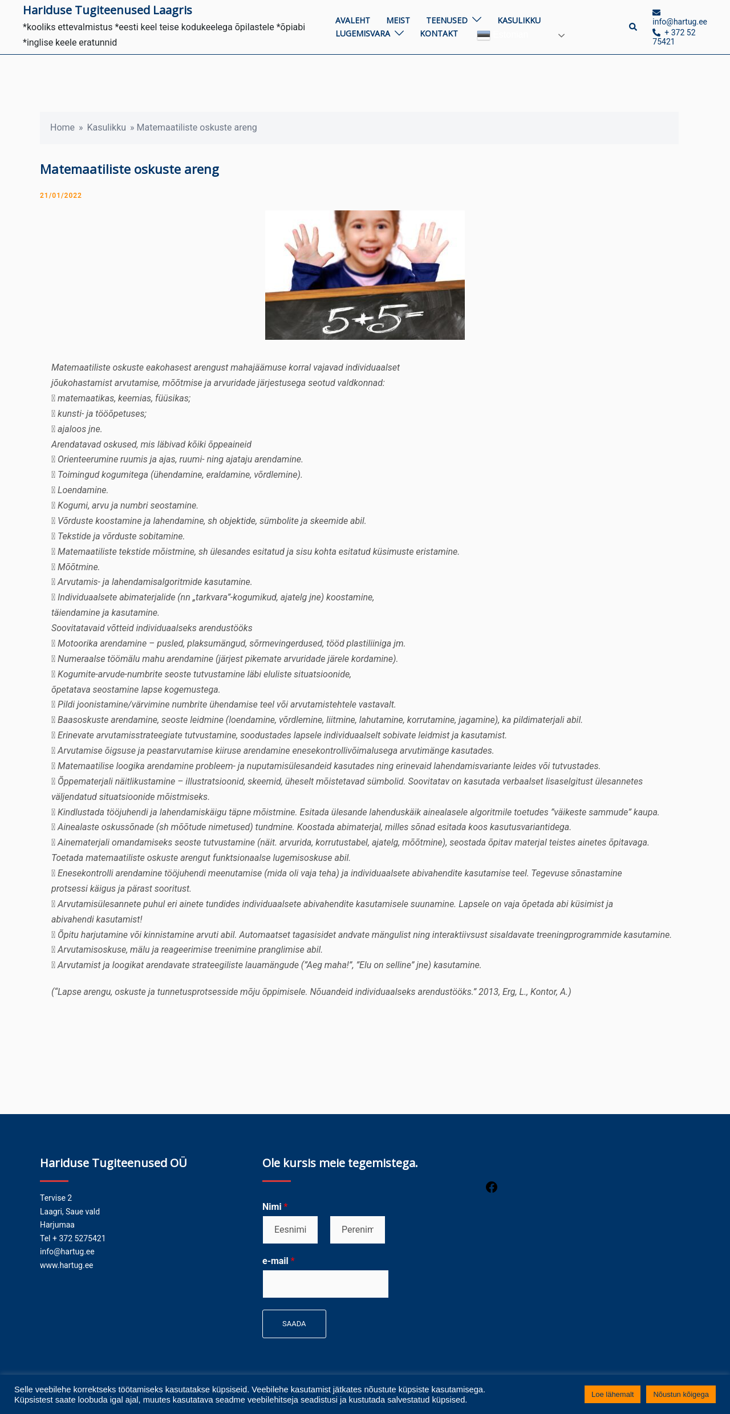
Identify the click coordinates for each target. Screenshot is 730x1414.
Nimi (274, 1206)
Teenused (447, 20)
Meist (398, 20)
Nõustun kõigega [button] (681, 1394)
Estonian (503, 35)
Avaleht (352, 20)
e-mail (278, 1260)
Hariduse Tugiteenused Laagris (107, 10)
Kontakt (439, 33)
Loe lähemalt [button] (612, 1394)
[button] (633, 26)
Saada (294, 1323)
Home (62, 127)
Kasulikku (519, 20)
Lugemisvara (362, 33)
